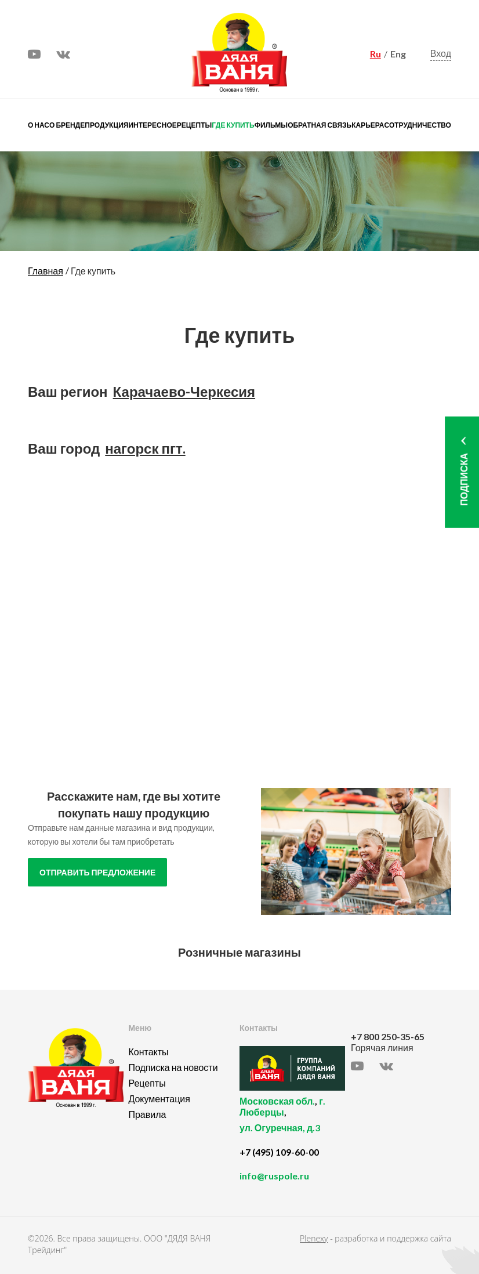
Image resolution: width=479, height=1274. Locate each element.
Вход (440, 53)
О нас (38, 125)
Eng (398, 53)
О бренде (67, 125)
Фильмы (271, 125)
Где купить (233, 125)
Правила (147, 1114)
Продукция (106, 125)
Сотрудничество (417, 125)
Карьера (367, 125)
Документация (159, 1098)
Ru (375, 53)
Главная (45, 270)
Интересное (152, 125)
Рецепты (194, 125)
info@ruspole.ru (274, 1175)
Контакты (148, 1051)
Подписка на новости (172, 1067)
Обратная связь (319, 125)
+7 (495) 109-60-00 (279, 1151)
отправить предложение (97, 872)
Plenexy (314, 1238)
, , (292, 1120)
